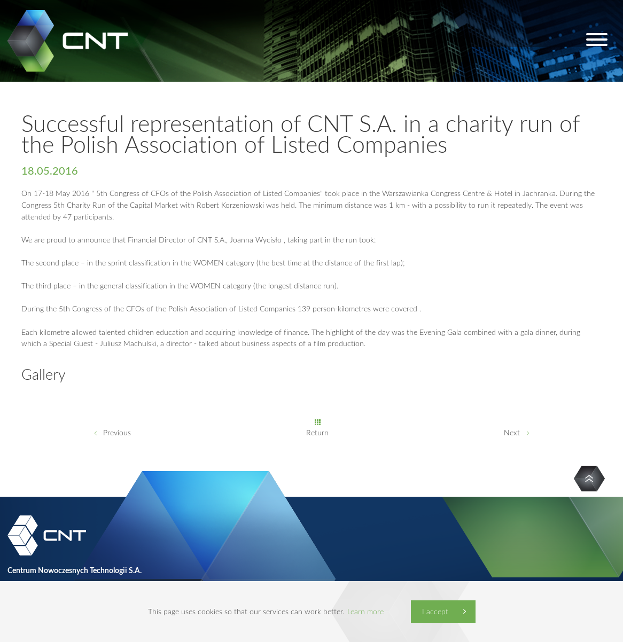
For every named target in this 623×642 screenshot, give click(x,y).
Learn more (365, 611)
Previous (117, 432)
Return (317, 432)
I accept (435, 611)
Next (512, 432)
